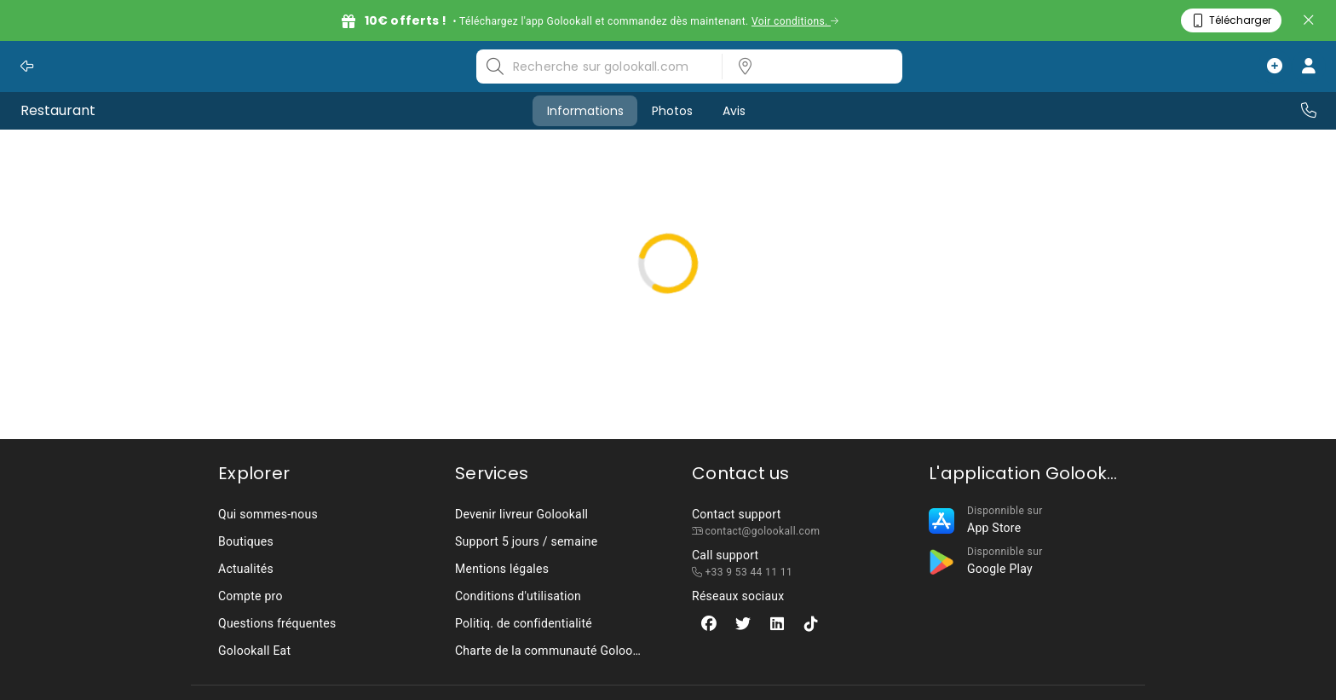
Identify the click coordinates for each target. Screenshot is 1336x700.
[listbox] (807, 66)
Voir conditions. (795, 21)
